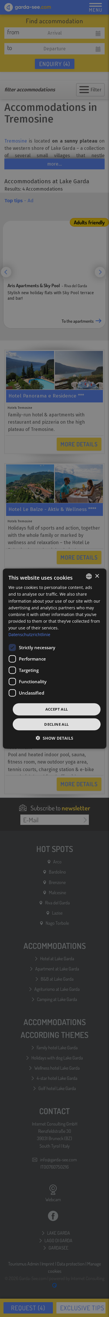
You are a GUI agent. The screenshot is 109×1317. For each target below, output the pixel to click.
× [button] (97, 576)
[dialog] (54, 659)
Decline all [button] (56, 724)
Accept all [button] (56, 709)
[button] (54, 737)
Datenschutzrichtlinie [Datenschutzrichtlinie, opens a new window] (29, 634)
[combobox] (89, 576)
